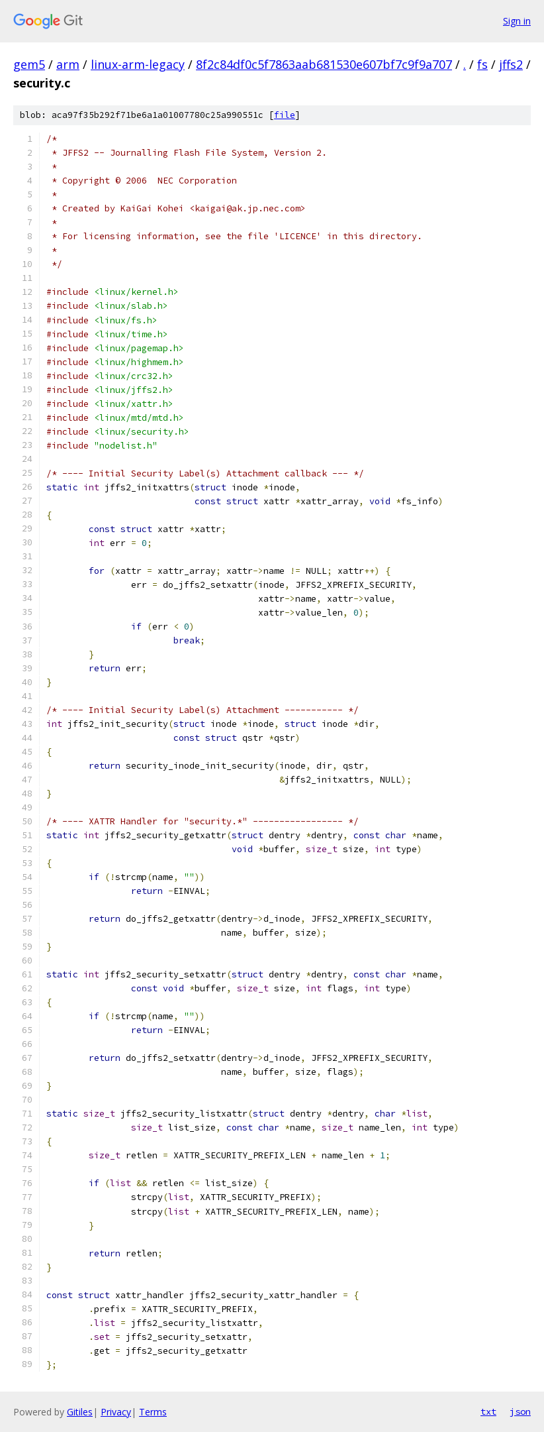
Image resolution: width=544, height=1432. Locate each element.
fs (482, 64)
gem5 (29, 64)
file (284, 115)
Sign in (517, 21)
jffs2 (511, 64)
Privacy (116, 1411)
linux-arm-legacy (138, 64)
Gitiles (80, 1411)
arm (67, 64)
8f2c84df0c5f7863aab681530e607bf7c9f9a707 (324, 64)
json (520, 1411)
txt (488, 1411)
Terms (153, 1411)
